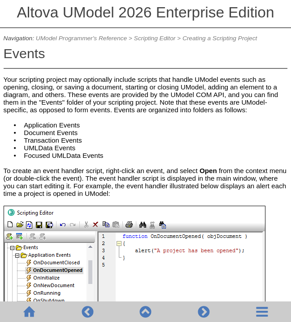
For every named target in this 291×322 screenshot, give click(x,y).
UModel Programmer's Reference (81, 38)
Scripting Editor (155, 38)
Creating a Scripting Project (219, 38)
